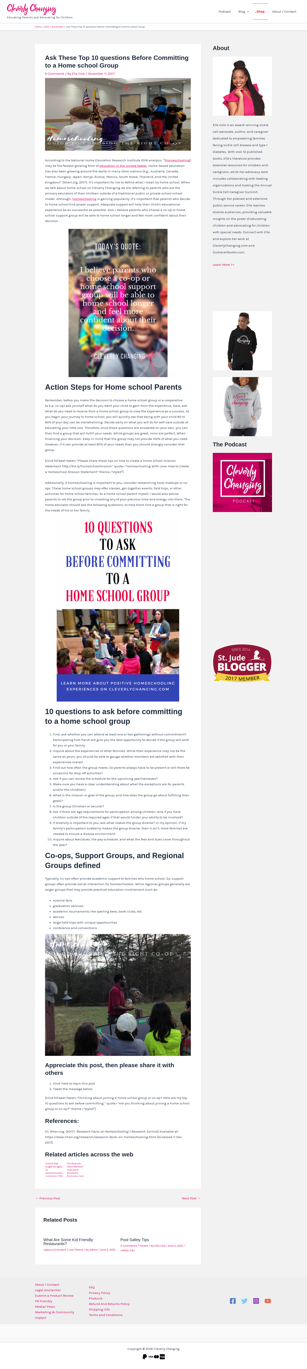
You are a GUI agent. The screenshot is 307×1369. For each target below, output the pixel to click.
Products (95, 1298)
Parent (78, 1249)
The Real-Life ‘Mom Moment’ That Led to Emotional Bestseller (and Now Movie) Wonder (75, 1169)
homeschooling (84, 199)
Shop (262, 11)
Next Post (191, 1198)
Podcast (228, 11)
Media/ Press (45, 1307)
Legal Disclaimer (48, 1290)
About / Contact (285, 11)
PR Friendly (43, 1301)
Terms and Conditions (105, 1315)
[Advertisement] (242, 577)
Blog (246, 11)
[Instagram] (256, 1301)
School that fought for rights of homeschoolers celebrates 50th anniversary (54, 1169)
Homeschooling (178, 160)
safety (125, 1250)
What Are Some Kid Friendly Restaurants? (68, 1242)
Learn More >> (223, 265)
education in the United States (123, 166)
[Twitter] (244, 1301)
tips (132, 1250)
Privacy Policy (98, 1293)
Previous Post (47, 1198)
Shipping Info (98, 1309)
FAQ (91, 1287)
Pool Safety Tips (135, 1240)
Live (71, 1249)
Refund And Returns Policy (108, 1304)
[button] (249, 11)
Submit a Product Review (54, 1295)
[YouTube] (268, 1301)
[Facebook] (233, 1301)
